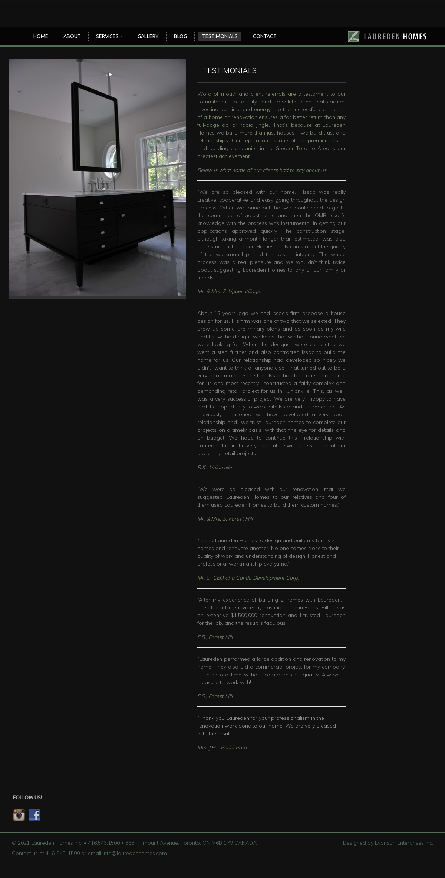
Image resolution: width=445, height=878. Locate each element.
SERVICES (108, 37)
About (72, 36)
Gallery (148, 36)
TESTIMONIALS (220, 36)
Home (40, 36)
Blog (180, 36)
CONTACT (265, 36)
